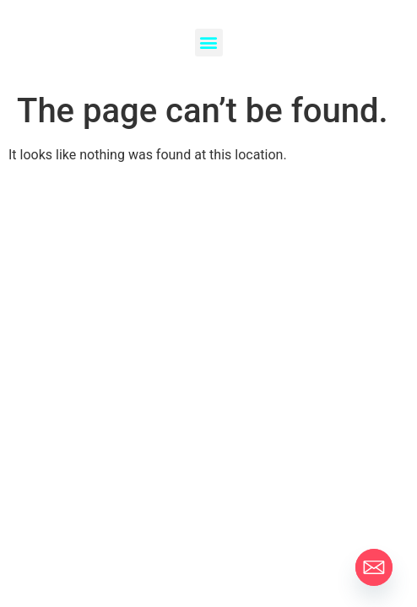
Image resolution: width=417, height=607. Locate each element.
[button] (209, 42)
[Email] (374, 567)
